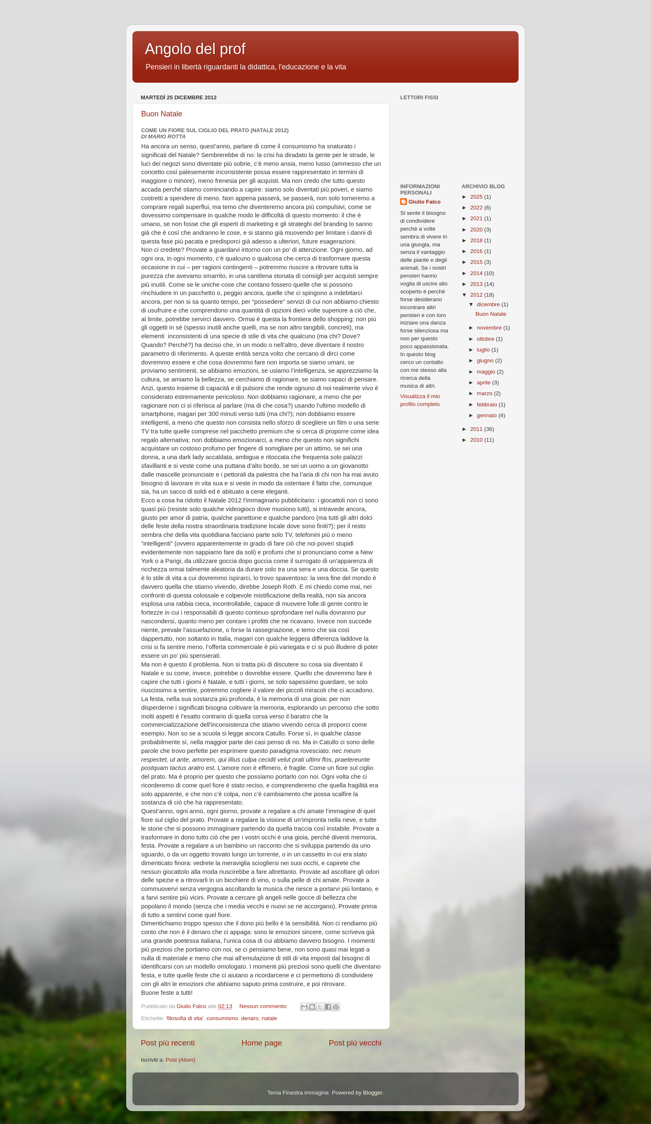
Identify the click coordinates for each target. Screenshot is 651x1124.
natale (269, 1018)
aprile (484, 382)
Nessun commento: (264, 1006)
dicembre (489, 304)
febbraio (488, 404)
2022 (477, 207)
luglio (484, 350)
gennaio (488, 415)
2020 (477, 229)
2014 (477, 273)
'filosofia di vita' (184, 1018)
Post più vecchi (355, 1042)
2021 (477, 218)
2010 (477, 440)
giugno (486, 360)
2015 (477, 262)
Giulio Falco (425, 202)
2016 (477, 251)
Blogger (372, 1093)
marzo (485, 393)
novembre (490, 328)
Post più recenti (168, 1042)
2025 (477, 197)
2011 (477, 429)
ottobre (486, 339)
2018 (477, 240)
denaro (250, 1018)
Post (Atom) (180, 1060)
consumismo (222, 1018)
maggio (487, 372)
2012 (477, 295)
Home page (262, 1042)
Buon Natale (161, 114)
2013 (477, 284)
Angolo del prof (195, 48)
